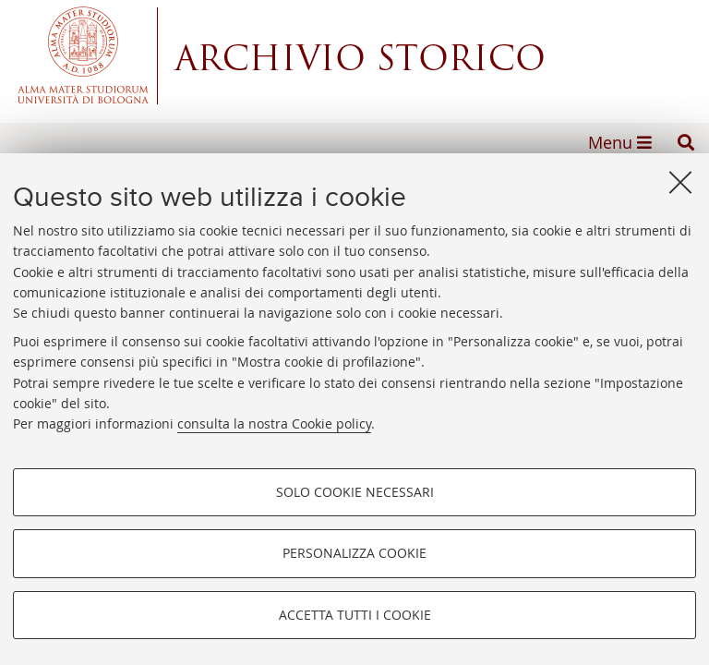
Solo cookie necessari (355, 492)
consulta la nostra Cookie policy (274, 423)
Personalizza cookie (354, 553)
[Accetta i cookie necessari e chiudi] (680, 182)
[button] (686, 142)
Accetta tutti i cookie (355, 614)
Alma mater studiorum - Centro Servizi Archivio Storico (354, 55)
